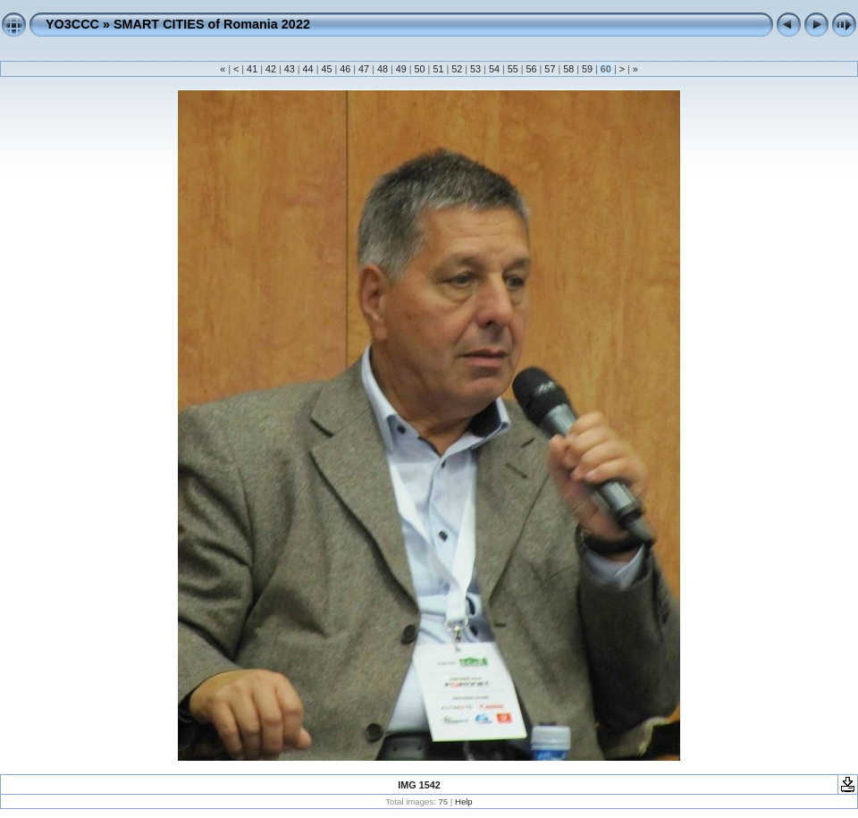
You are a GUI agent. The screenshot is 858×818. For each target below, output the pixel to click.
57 (550, 68)
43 (290, 68)
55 (513, 68)
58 (568, 68)
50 (420, 68)
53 (475, 68)
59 (587, 68)
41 (252, 68)
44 (308, 68)
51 (438, 68)
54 (494, 68)
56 (532, 68)
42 (271, 68)
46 (345, 68)
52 (457, 68)
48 (382, 68)
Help (464, 801)
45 (326, 68)
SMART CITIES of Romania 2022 (212, 24)
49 (401, 68)
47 (364, 68)
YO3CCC (72, 24)
